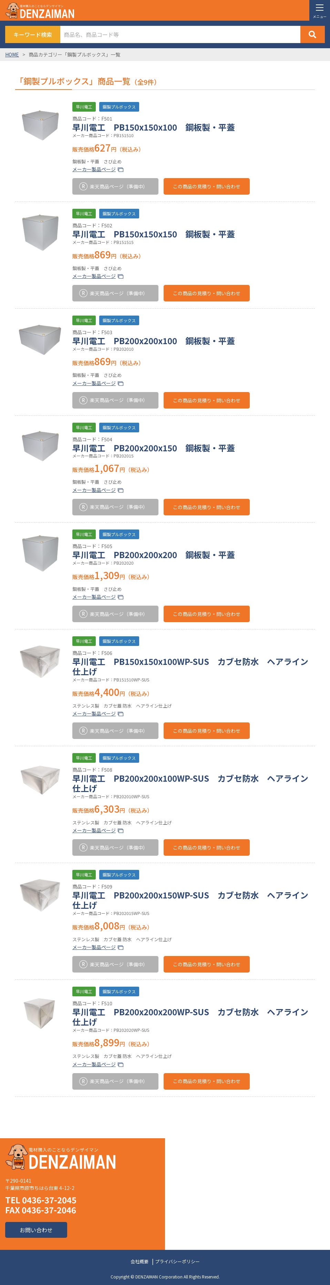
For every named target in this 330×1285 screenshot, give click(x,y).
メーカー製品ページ (94, 169)
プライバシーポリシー (177, 1261)
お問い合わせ (36, 1230)
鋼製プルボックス (119, 107)
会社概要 (139, 1261)
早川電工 (84, 107)
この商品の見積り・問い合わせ (206, 186)
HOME (12, 54)
